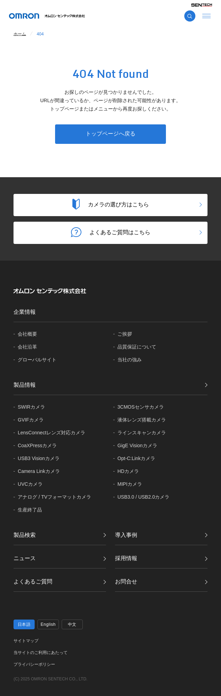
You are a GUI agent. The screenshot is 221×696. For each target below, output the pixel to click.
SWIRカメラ (31, 407)
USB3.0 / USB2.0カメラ (143, 497)
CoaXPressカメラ (37, 445)
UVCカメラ (30, 484)
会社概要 (27, 334)
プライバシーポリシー (34, 664)
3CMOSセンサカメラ (140, 407)
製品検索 (25, 535)
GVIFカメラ (31, 420)
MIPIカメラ (129, 484)
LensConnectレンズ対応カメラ (51, 432)
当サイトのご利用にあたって (41, 652)
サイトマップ (26, 640)
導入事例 (126, 535)
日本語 (24, 624)
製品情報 (25, 385)
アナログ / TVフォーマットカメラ (54, 497)
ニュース (25, 558)
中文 (72, 624)
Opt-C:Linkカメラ (136, 458)
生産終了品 (30, 510)
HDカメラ (128, 471)
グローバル (37, 359)
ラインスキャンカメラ (141, 432)
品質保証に (136, 347)
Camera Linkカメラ (39, 471)
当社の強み (129, 359)
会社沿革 (27, 347)
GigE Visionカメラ (137, 445)
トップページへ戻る (110, 134)
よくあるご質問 (33, 581)
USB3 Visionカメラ (38, 458)
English (48, 624)
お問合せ (126, 581)
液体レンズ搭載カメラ (141, 420)
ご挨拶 (124, 334)
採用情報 (126, 558)
